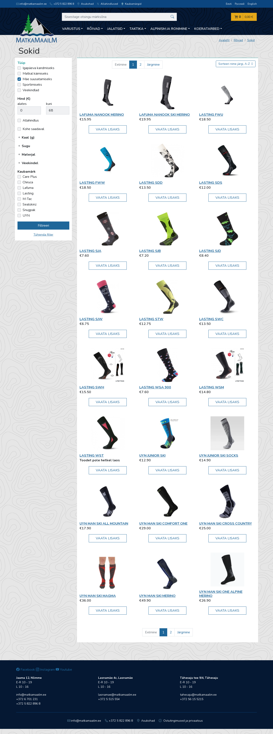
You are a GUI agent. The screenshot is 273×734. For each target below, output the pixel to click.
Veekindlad (31, 90)
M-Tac (27, 199)
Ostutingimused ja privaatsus (181, 721)
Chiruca (28, 182)
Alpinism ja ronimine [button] (168, 28)
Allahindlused (107, 4)
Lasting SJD (210, 251)
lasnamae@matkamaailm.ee (117, 695)
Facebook (25, 669)
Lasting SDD (151, 182)
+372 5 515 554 (109, 699)
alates (22, 103)
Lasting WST (92, 455)
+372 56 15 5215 (191, 699)
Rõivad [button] (93, 28)
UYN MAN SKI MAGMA (98, 596)
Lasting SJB (150, 251)
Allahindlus (31, 120)
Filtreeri (43, 225)
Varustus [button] (71, 28)
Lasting (28, 193)
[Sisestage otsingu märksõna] (119, 17)
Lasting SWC (211, 319)
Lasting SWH (92, 387)
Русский (239, 4)
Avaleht (224, 40)
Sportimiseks (32, 84)
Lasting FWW (92, 182)
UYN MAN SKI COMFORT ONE (163, 523)
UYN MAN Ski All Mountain (104, 523)
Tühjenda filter (43, 235)
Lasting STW (151, 319)
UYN (26, 215)
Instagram (45, 669)
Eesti (229, 4)
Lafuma (28, 187)
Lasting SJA (90, 251)
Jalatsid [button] (115, 28)
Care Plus (30, 176)
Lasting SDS (210, 182)
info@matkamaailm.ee (31, 4)
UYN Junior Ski (152, 455)
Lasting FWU (211, 114)
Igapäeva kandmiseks (38, 68)
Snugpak (29, 210)
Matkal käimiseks (35, 73)
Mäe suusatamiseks (37, 79)
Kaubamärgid (131, 4)
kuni (49, 103)
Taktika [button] (136, 28)
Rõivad (238, 40)
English (252, 4)
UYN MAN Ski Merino (157, 596)
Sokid (251, 40)
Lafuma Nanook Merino (102, 114)
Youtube (64, 669)
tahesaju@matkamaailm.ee (198, 695)
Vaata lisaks (108, 129)
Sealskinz (29, 204)
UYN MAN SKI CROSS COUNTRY (225, 523)
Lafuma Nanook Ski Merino (164, 114)
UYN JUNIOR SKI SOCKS (218, 455)
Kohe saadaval (33, 129)
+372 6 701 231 (27, 699)
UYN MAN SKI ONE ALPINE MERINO (221, 593)
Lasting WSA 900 (155, 387)
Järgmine (153, 64)
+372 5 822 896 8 (62, 4)
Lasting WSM (211, 387)
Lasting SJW (91, 319)
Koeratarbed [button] (206, 28)
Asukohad (85, 4)
